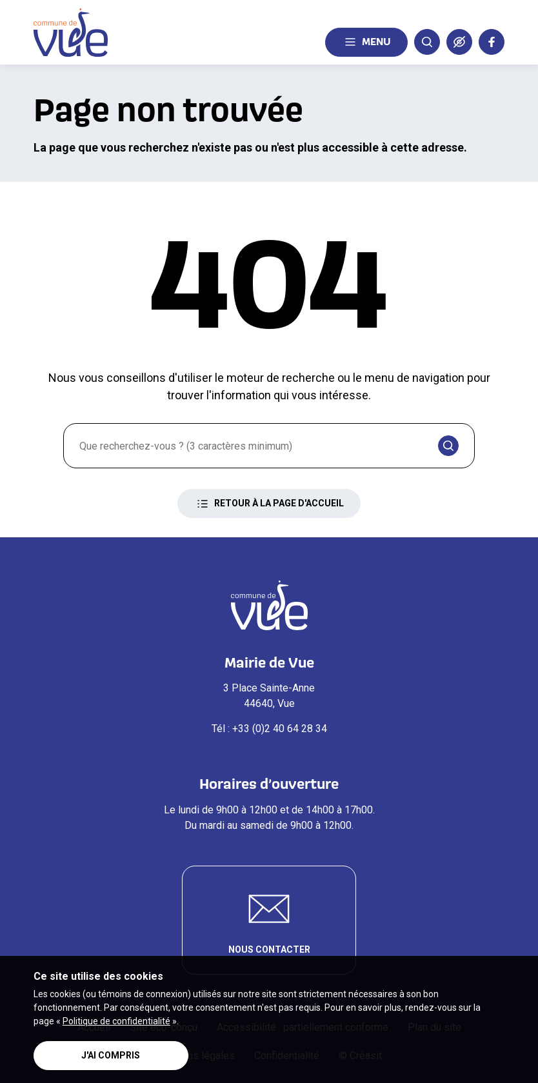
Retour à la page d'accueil (269, 503)
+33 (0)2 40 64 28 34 (279, 728)
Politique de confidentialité (116, 1021)
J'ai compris (110, 1055)
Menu (366, 42)
